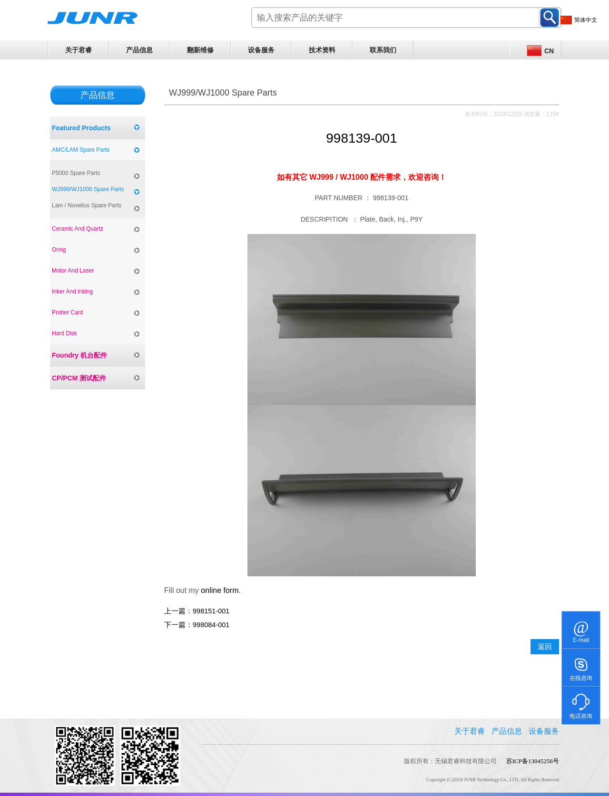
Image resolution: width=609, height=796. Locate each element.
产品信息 (139, 50)
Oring (59, 249)
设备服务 (261, 50)
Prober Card (67, 312)
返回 (545, 646)
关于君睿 (78, 50)
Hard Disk (64, 333)
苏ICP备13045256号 (532, 761)
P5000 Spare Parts (76, 173)
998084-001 (211, 625)
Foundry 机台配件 (79, 355)
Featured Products (81, 128)
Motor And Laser (73, 270)
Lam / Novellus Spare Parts (86, 205)
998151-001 (211, 611)
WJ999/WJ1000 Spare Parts (88, 189)
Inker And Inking (72, 291)
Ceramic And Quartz (77, 228)
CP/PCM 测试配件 (79, 378)
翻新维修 (200, 50)
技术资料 (322, 50)
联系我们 (383, 50)
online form (219, 590)
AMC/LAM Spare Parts (80, 149)
